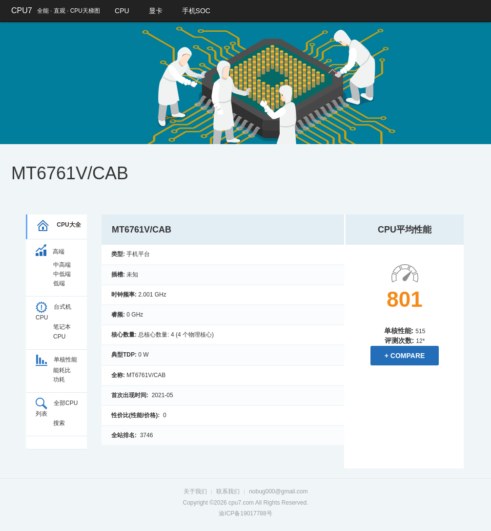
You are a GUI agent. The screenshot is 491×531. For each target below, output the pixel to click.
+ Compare (405, 356)
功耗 (59, 379)
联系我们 (228, 491)
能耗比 (62, 370)
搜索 (59, 423)
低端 (59, 283)
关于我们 (195, 491)
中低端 (62, 274)
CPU (122, 11)
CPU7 (21, 10)
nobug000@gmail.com (278, 491)
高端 (50, 251)
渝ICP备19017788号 (245, 513)
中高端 (62, 264)
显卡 (156, 11)
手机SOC (196, 11)
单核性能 (56, 359)
